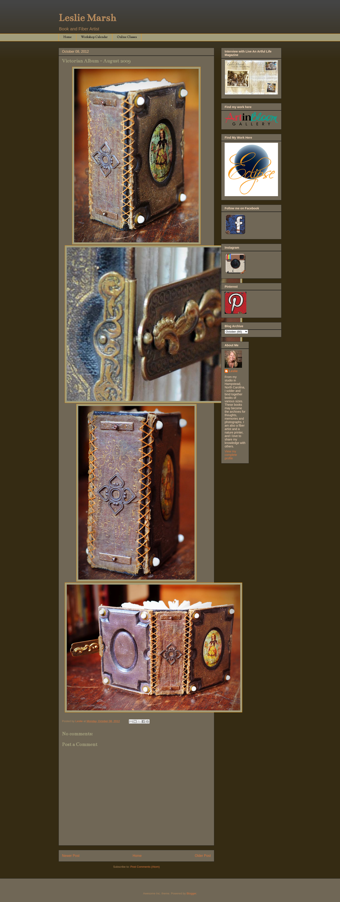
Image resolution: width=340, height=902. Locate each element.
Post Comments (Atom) (145, 866)
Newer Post (71, 856)
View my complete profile (231, 455)
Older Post (203, 856)
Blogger (191, 893)
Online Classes (127, 37)
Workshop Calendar (94, 37)
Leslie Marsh (87, 18)
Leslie (233, 371)
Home (67, 37)
